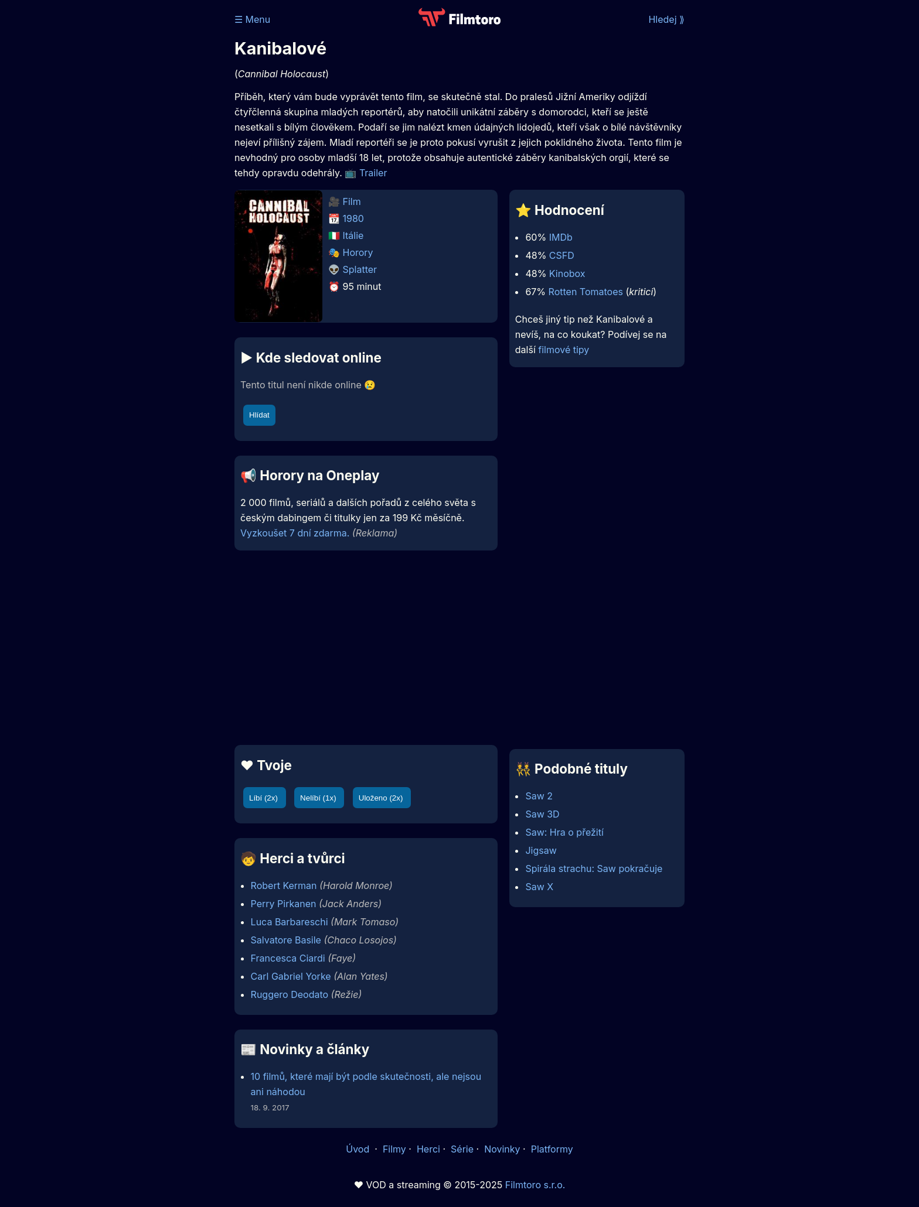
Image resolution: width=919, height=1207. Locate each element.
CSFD (561, 255)
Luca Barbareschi (289, 922)
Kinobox (567, 273)
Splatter (360, 269)
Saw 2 (539, 796)
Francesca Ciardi (288, 958)
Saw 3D (542, 814)
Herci (428, 1149)
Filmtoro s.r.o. (535, 1185)
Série (462, 1149)
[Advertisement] (149, 180)
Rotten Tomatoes (586, 292)
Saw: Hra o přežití (564, 832)
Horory (358, 252)
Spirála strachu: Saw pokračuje (593, 868)
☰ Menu (252, 19)
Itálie (353, 235)
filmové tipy (563, 349)
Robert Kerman (284, 885)
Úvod (359, 1149)
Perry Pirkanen (283, 903)
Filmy (394, 1149)
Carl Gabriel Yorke (291, 976)
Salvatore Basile (286, 940)
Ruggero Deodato (289, 994)
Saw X (539, 887)
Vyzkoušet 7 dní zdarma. (294, 533)
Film (352, 201)
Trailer (373, 173)
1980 (353, 218)
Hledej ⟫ (666, 19)
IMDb (561, 237)
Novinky (502, 1149)
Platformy (552, 1149)
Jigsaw (540, 850)
